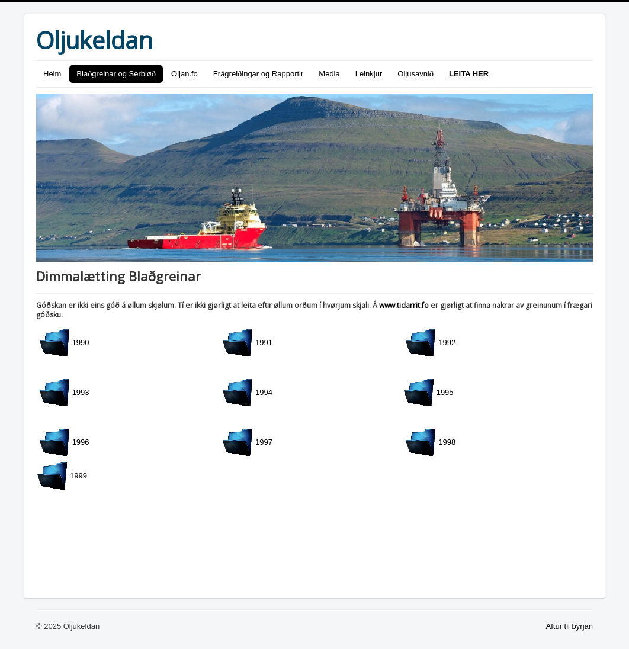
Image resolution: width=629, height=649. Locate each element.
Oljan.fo (184, 73)
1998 (430, 442)
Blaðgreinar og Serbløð (116, 73)
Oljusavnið (415, 73)
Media (329, 73)
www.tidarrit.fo (404, 305)
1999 (62, 475)
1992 (430, 342)
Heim (52, 73)
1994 (247, 392)
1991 (247, 342)
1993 (64, 392)
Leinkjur (369, 73)
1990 (64, 342)
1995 (428, 392)
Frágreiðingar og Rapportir (258, 73)
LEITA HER (469, 73)
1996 (64, 442)
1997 (247, 442)
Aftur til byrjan (569, 626)
